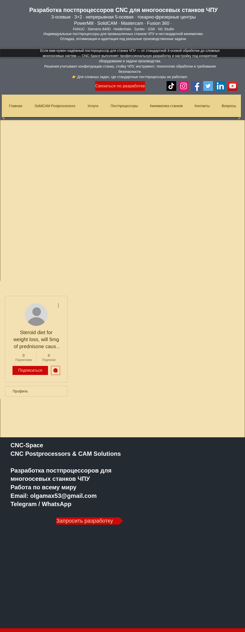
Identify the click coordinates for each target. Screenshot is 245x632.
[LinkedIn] (220, 86)
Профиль (20, 391)
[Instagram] (183, 86)
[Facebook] (196, 86)
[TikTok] (171, 86)
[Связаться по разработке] (120, 86)
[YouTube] (233, 86)
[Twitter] (208, 86)
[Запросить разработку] (89, 521)
